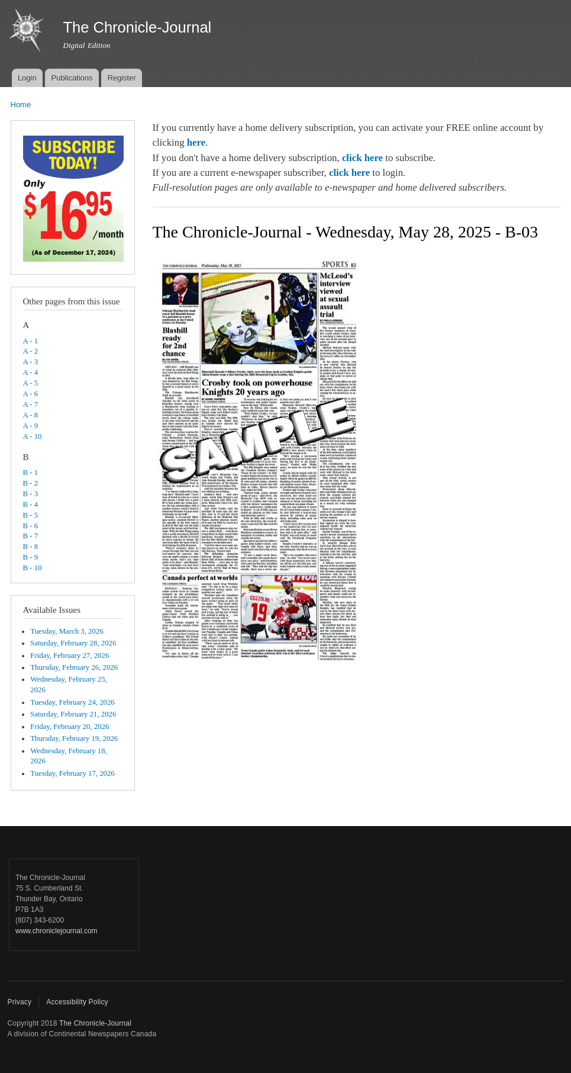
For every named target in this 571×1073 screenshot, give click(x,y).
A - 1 (30, 341)
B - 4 (30, 504)
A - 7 (30, 404)
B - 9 (30, 557)
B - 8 (30, 546)
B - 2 (30, 483)
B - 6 (30, 526)
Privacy (20, 1002)
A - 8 (30, 415)
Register (121, 77)
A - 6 (30, 394)
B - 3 (30, 494)
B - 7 (30, 536)
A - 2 (30, 351)
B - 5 (30, 515)
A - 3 (30, 362)
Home (21, 104)
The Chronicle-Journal (95, 1023)
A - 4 (30, 372)
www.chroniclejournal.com (56, 931)
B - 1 (30, 472)
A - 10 (32, 436)
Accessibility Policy (77, 1002)
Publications (71, 77)
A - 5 (30, 383)
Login (27, 77)
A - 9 (30, 426)
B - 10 (32, 568)
